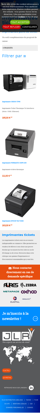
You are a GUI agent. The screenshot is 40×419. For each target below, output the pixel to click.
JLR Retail (7, 378)
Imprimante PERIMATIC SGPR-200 (14, 163)
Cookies (21, 17)
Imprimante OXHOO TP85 (11, 102)
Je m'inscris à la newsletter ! (15, 316)
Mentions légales (20, 404)
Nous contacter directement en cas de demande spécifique (20, 272)
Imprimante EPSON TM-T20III (13, 221)
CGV (31, 404)
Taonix (28, 400)
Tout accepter (20, 22)
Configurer (29, 27)
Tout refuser (11, 27)
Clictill (6, 370)
